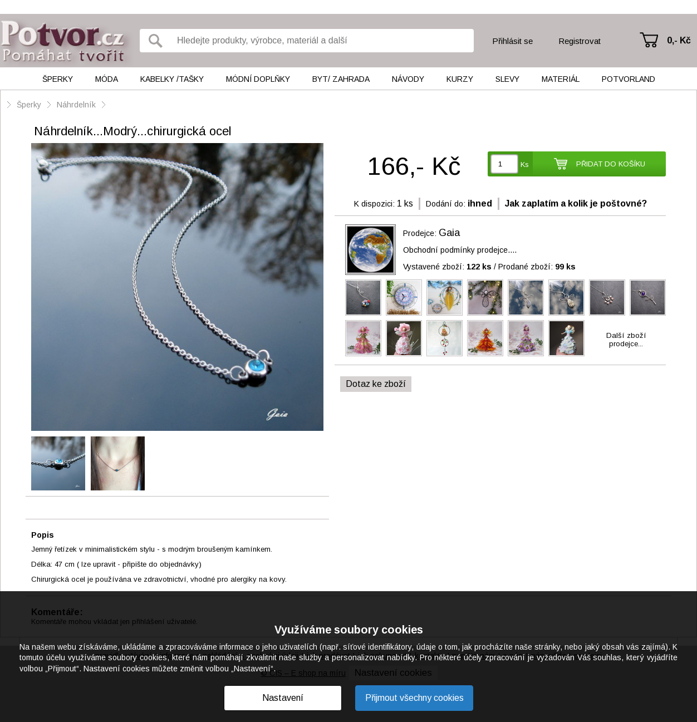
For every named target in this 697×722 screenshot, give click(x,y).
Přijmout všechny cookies (414, 698)
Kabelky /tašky (172, 79)
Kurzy (459, 79)
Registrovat (579, 41)
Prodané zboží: (537, 266)
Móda (106, 79)
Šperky (57, 79)
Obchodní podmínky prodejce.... (460, 249)
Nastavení (282, 698)
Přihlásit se (512, 41)
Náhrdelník (77, 104)
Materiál (561, 79)
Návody (408, 79)
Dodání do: (445, 203)
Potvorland (628, 79)
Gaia (449, 232)
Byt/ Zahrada (341, 79)
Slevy (507, 79)
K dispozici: (374, 203)
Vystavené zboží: (447, 266)
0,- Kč (679, 40)
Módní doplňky (258, 79)
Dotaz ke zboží (376, 384)
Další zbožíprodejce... (626, 339)
